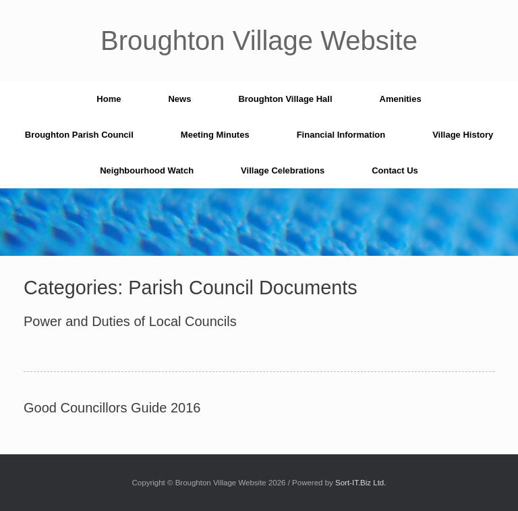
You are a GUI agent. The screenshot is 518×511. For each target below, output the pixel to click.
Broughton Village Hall (285, 99)
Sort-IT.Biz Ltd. (360, 483)
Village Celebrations (282, 170)
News (179, 99)
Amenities (401, 99)
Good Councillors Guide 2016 (112, 407)
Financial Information (341, 135)
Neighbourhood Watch (147, 170)
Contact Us (395, 170)
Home (108, 99)
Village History (462, 135)
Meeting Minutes (215, 135)
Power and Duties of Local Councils (130, 321)
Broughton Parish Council (79, 135)
